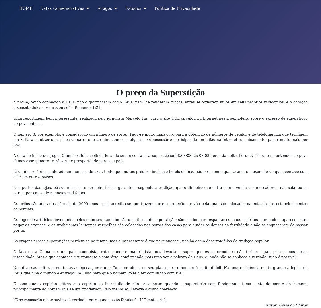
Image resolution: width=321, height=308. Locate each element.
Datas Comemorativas (62, 8)
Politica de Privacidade (177, 8)
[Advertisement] (160, 50)
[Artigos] (114, 8)
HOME (26, 8)
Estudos (133, 8)
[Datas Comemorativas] (87, 8)
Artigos (105, 8)
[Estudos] (144, 8)
